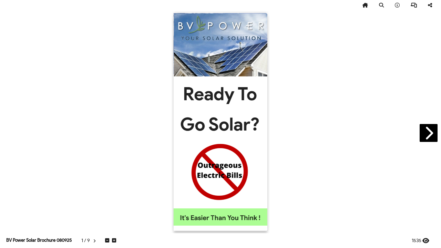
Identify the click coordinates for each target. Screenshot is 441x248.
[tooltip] (365, 5)
